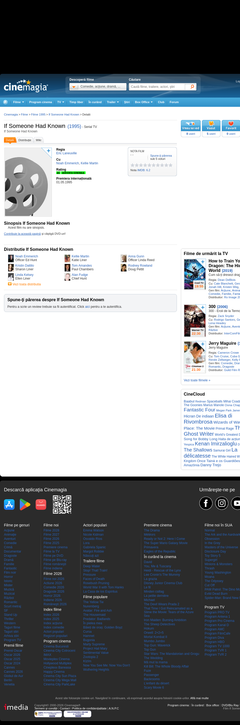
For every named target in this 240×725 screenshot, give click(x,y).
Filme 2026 (51, 539)
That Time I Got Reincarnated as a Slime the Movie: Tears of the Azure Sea (169, 612)
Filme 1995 (38, 114)
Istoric (8, 581)
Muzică (9, 589)
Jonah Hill (215, 287)
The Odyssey (214, 581)
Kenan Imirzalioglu (216, 443)
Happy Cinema (54, 672)
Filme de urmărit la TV (206, 253)
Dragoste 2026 (54, 591)
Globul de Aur (13, 676)
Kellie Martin (80, 256)
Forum (174, 102)
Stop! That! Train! (95, 570)
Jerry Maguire (222, 343)
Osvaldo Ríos (92, 539)
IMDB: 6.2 (143, 170)
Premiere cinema (56, 547)
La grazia (150, 579)
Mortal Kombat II (155, 637)
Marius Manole (213, 405)
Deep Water (91, 566)
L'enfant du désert (156, 683)
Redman (200, 401)
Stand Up (10, 615)
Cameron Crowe (228, 352)
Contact (65, 708)
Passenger (151, 675)
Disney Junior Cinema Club (163, 583)
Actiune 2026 (53, 583)
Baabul (189, 401)
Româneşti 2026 (55, 604)
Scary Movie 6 (154, 687)
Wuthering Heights (96, 669)
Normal (210, 530)
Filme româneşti (55, 564)
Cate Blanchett (223, 283)
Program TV (12, 640)
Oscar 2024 (12, 663)
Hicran (189, 416)
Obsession (212, 539)
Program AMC (214, 629)
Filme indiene (53, 568)
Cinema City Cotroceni (59, 650)
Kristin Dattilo (24, 265)
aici (87, 307)
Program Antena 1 (217, 616)
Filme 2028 (51, 530)
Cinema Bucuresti (56, 646)
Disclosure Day (215, 551)
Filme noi (51, 525)
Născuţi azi (91, 556)
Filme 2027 (51, 534)
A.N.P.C (114, 708)
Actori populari (54, 631)
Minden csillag (154, 591)
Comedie (214, 293)
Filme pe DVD (53, 556)
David (148, 562)
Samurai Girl (221, 450)
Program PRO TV (217, 612)
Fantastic (10, 568)
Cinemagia (11, 114)
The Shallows (198, 450)
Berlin (8, 680)
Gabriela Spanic (94, 547)
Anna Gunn (136, 256)
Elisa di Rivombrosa (208, 419)
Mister (8, 585)
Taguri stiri (11, 631)
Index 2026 (51, 615)
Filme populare (95, 597)
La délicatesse (210, 453)
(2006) (222, 307)
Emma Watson (93, 530)
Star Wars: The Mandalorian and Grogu (171, 654)
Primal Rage (225, 428)
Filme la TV (51, 551)
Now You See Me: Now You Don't (106, 665)
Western (10, 623)
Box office (212, 705)
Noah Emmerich (26, 256)
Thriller (9, 619)
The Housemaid (94, 615)
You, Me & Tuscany (157, 566)
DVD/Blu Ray (230, 705)
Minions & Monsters (218, 564)
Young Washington (218, 572)
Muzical (9, 594)
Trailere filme (93, 561)
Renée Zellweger (219, 359)
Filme (24, 114)
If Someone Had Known (34, 126)
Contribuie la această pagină (22, 233)
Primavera (151, 547)
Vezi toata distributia (26, 284)
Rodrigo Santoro (224, 319)
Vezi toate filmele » (197, 380)
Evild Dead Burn (216, 594)
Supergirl (211, 560)
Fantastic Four (199, 409)
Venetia (9, 684)
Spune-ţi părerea (161, 155)
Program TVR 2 (216, 654)
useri (190, 133)
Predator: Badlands (96, 619)
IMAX (47, 655)
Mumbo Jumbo (154, 641)
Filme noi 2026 (54, 579)
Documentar (12, 551)
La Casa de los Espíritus (100, 591)
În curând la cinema (160, 557)
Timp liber (76, 102)
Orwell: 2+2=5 (154, 633)
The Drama (152, 530)
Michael (149, 600)
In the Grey (212, 543)
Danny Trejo (210, 465)
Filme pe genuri (17, 525)
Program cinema (40, 102)
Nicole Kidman (93, 534)
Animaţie (10, 534)
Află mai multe (199, 698)
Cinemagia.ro (26, 85)
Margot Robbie (93, 551)
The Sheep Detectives (159, 624)
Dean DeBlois (227, 279)
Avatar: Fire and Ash (97, 610)
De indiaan (205, 416)
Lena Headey (217, 323)
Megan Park (224, 410)
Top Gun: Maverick (157, 645)
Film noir (10, 572)
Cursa (87, 631)
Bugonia (89, 640)
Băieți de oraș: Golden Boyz (103, 627)
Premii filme (13, 645)
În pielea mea (92, 623)
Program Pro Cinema (219, 621)
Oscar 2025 (12, 659)
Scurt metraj (12, 606)
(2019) (227, 270)
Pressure (89, 575)
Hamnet (88, 636)
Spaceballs (215, 401)
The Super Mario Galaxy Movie (165, 543)
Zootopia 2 (90, 657)
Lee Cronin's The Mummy (162, 575)
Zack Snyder (226, 316)
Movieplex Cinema (57, 659)
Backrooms (152, 679)
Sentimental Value (96, 653)
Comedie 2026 (54, 587)
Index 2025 (51, 619)
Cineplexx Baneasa (57, 667)
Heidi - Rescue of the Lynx (162, 570)
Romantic (215, 366)
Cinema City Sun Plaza (60, 676)
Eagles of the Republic (160, 551)
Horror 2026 (52, 596)
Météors (149, 534)
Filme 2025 (51, 543)
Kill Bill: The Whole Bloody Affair (166, 666)
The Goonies (193, 405)
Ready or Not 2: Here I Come (164, 539)
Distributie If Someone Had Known (38, 249)
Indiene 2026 (53, 600)
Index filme (53, 609)
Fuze (147, 671)
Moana (209, 577)
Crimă (8, 547)
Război (213, 330)
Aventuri (10, 539)
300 (212, 306)
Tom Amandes (82, 265)
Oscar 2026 (12, 655)
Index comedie (54, 627)
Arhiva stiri (11, 636)
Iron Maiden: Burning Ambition (165, 620)
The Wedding (153, 658)
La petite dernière (156, 596)
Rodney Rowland (140, 265)
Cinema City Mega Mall (60, 680)
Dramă (8, 560)
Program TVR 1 (216, 650)
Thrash (209, 568)
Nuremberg (91, 606)
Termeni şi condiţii (45, 708)
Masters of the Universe (221, 547)
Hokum (149, 628)
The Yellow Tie (93, 602)
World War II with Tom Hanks (103, 587)
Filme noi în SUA (218, 525)
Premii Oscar (13, 650)
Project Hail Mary (95, 648)
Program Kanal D (217, 625)
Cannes (9, 667)
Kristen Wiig (230, 287)
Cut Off (210, 585)
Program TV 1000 (217, 646)
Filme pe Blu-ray (55, 560)
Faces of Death (94, 579)
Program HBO (214, 642)
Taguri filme (12, 627)
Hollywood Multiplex (58, 663)
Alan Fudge (80, 275)
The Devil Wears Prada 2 (161, 604)
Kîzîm (87, 661)
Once (201, 461)
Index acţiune (53, 623)
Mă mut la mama (155, 662)
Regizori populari (55, 636)
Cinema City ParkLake (59, 684)
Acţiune (225, 290)
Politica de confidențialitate (89, 708)
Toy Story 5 (212, 556)
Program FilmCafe (217, 633)
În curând (95, 102)
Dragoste (228, 366)
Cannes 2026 (13, 672)
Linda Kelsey (24, 275)
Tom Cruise (221, 356)
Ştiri (127, 102)
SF (6, 610)
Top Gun (150, 649)
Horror (8, 577)
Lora (86, 543)
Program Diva (214, 638)
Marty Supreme (94, 644)
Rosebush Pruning (96, 583)
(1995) (74, 126)
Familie (226, 293)
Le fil (147, 587)
